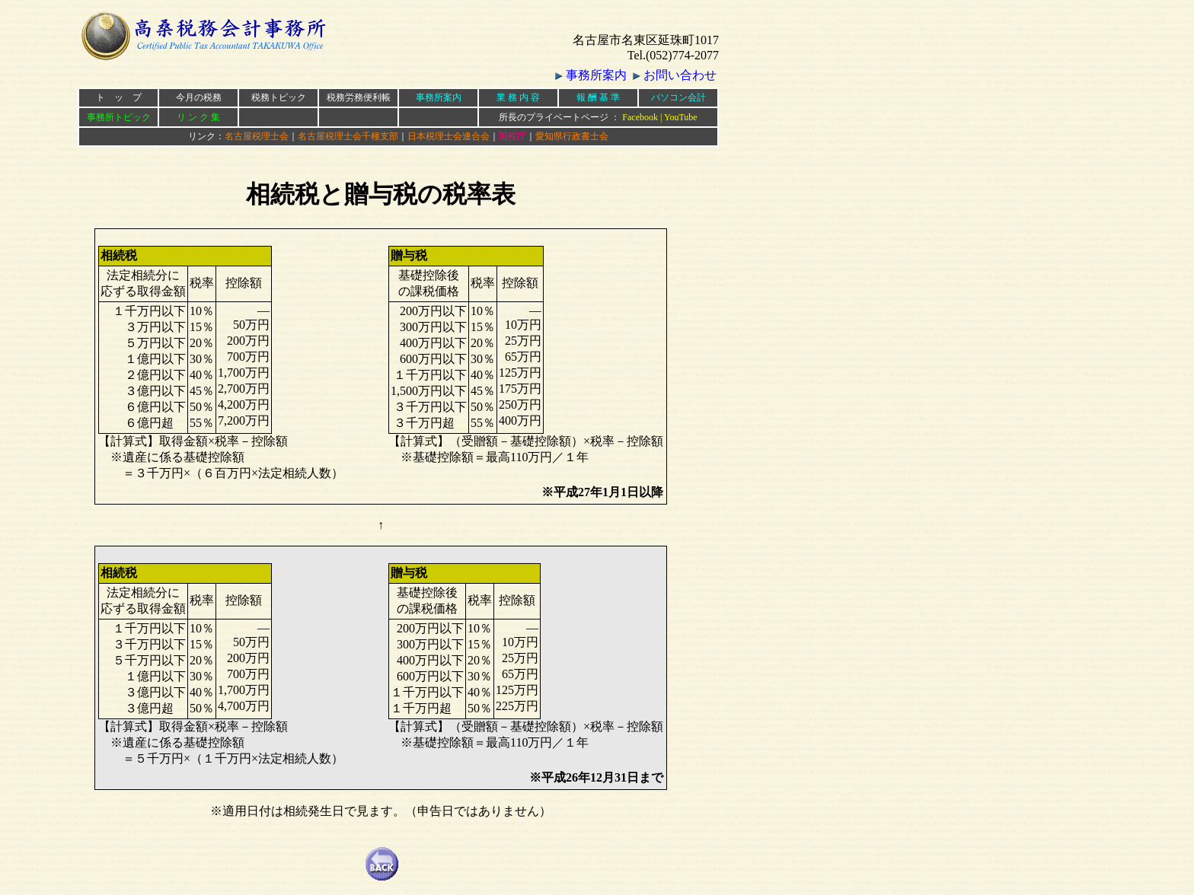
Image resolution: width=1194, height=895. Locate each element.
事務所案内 (596, 74)
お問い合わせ (680, 74)
